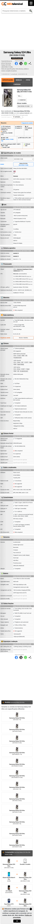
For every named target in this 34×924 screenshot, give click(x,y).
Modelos (19, 80)
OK (17, 921)
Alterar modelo (22, 103)
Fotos (28, 80)
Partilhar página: (30, 63)
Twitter (21, 63)
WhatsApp (25, 63)
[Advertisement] (17, 31)
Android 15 (16, 256)
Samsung (15, 176)
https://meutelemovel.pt (12, 4)
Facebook (16, 63)
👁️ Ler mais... (17, 117)
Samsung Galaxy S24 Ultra (17, 717)
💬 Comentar (22, 100)
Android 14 (16, 253)
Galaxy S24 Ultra (23, 164)
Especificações (8, 80)
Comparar (17, 84)
